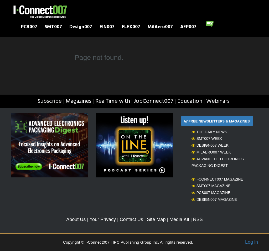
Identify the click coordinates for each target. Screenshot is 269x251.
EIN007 (107, 27)
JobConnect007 (153, 101)
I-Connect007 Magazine (217, 179)
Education (189, 101)
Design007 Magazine (214, 199)
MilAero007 (160, 27)
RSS (198, 219)
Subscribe (49, 101)
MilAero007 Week (211, 152)
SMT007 (53, 27)
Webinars (218, 101)
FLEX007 (131, 27)
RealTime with (112, 101)
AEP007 (188, 27)
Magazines (78, 101)
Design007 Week (210, 145)
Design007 (80, 27)
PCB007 (29, 27)
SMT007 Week (207, 138)
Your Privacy (103, 219)
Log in (251, 242)
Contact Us (131, 219)
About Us (76, 219)
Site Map (156, 219)
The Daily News (209, 132)
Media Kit (179, 219)
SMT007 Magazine (211, 186)
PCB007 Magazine (211, 193)
